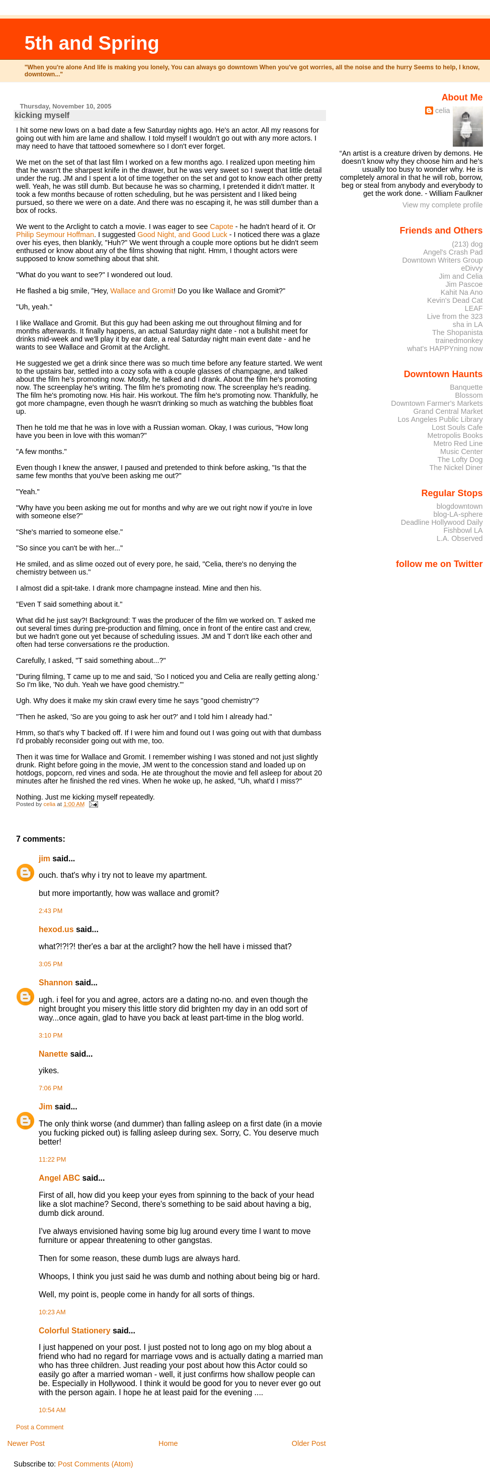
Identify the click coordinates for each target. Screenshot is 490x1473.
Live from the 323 (455, 316)
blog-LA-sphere (457, 514)
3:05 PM (50, 964)
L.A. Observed (460, 538)
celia (442, 110)
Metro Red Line (457, 443)
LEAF (474, 308)
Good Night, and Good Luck (182, 235)
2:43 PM (50, 911)
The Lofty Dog (459, 460)
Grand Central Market (448, 411)
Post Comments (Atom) (95, 1464)
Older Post (309, 1443)
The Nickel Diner (455, 468)
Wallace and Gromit (142, 291)
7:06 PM (50, 1088)
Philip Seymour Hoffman (55, 235)
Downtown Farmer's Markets (436, 403)
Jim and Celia (461, 276)
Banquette (466, 387)
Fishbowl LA (462, 530)
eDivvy (472, 268)
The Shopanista (457, 332)
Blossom (469, 395)
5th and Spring (92, 43)
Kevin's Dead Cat (455, 300)
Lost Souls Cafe (457, 427)
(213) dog (467, 244)
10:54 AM (52, 1410)
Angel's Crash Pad (452, 252)
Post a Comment (39, 1427)
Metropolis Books (454, 435)
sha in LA (468, 324)
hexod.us (56, 929)
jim (44, 858)
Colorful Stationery (74, 1330)
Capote (221, 226)
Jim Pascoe (463, 284)
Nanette (53, 1054)
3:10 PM (50, 1035)
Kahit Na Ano (462, 292)
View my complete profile (442, 205)
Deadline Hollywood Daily (442, 522)
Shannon (56, 982)
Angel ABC (59, 1178)
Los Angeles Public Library (439, 419)
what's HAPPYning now (444, 349)
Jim (45, 1106)
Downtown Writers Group (442, 260)
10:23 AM (52, 1312)
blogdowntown (460, 506)
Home (168, 1443)
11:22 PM (52, 1159)
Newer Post (25, 1443)
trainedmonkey (458, 340)
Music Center (461, 451)
